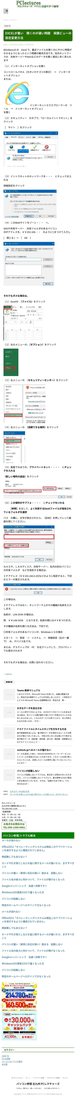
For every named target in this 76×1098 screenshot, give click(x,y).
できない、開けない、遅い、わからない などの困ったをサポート (38, 1088)
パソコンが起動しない (28, 770)
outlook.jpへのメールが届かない (34, 749)
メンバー (65, 1078)
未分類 (4, 1064)
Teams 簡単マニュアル (28, 690)
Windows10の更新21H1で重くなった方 (23, 892)
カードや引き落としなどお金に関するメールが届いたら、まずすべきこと (39, 794)
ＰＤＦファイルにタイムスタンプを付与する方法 (41, 729)
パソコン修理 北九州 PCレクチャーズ (38, 1084)
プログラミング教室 (53, 1078)
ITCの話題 (6, 1058)
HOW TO (9, 674)
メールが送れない (11, 840)
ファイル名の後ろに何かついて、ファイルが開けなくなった (33, 879)
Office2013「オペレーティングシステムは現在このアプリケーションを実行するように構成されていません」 (37, 848)
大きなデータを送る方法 (29, 708)
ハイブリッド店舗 (38, 1078)
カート (28, 1078)
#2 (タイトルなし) (17, 1078)
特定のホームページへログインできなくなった (26, 905)
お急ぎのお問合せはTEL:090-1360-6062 (14, 825)
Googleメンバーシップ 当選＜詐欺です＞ (24, 886)
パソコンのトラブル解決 (12, 1061)
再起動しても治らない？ (14, 856)
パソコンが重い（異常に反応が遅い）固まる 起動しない (32, 873)
